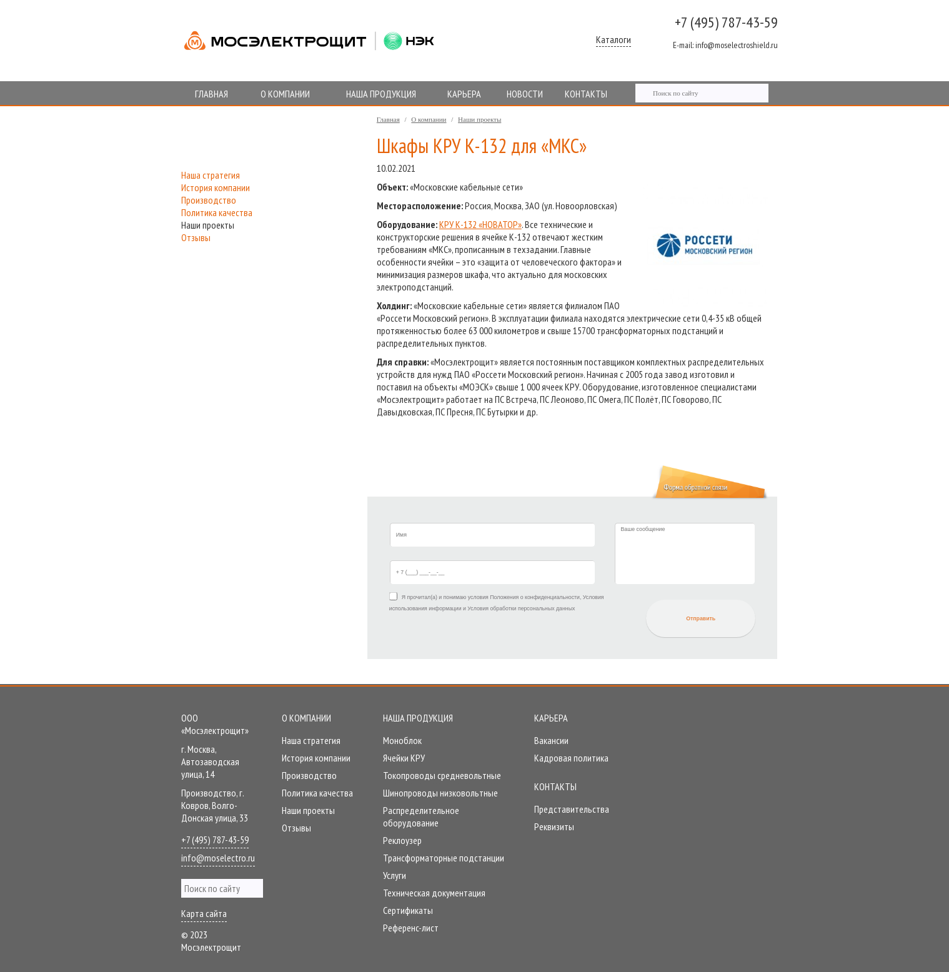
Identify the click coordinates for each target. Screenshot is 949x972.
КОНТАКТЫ (586, 93)
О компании (428, 119)
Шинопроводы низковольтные (440, 792)
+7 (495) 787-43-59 (726, 22)
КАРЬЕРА (464, 93)
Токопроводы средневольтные (442, 775)
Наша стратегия (210, 175)
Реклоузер (402, 840)
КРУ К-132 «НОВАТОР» (480, 224)
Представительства (571, 809)
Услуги (394, 875)
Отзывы (196, 237)
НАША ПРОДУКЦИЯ (381, 93)
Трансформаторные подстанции (443, 857)
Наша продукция (418, 718)
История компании (215, 187)
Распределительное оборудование (421, 816)
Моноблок (402, 740)
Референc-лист (411, 927)
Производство (208, 200)
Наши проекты (479, 119)
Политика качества (216, 212)
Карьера (551, 718)
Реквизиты (554, 826)
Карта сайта (204, 913)
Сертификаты (408, 910)
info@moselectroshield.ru (725, 45)
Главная (388, 119)
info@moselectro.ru (218, 857)
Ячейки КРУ (404, 757)
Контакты (555, 786)
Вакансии (551, 740)
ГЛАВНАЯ (211, 93)
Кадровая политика (571, 757)
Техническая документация (434, 892)
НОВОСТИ (525, 93)
